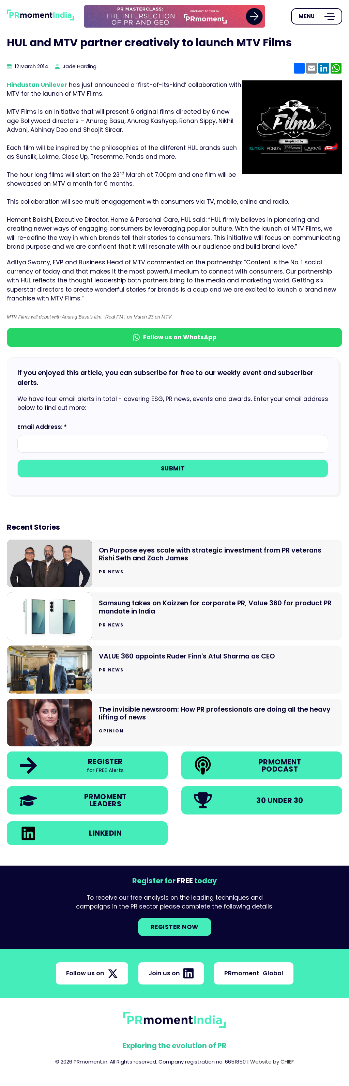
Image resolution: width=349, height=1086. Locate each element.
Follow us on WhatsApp (174, 337)
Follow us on (92, 973)
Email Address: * (42, 427)
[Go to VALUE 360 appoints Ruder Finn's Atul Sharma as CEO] (174, 670)
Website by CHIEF (272, 1061)
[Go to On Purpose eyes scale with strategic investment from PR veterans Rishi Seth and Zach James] (174, 564)
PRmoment (253, 973)
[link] (174, 16)
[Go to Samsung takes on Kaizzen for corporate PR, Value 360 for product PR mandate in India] (174, 616)
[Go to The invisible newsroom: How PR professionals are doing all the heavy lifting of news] (174, 723)
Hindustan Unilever (37, 85)
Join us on (171, 973)
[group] (174, 16)
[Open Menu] (316, 16)
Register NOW (175, 927)
